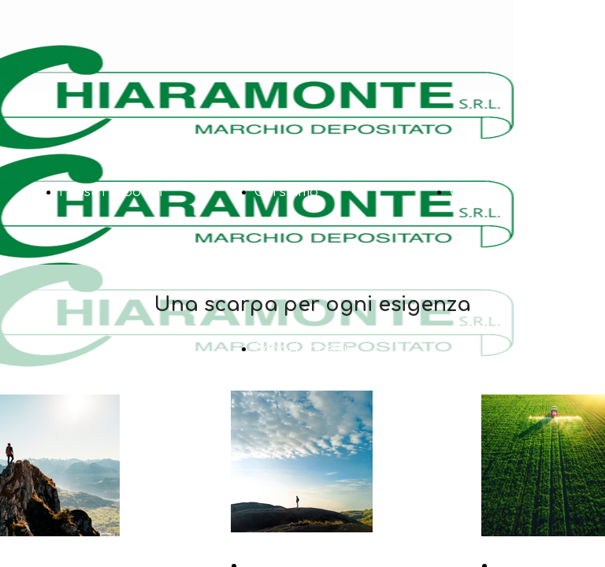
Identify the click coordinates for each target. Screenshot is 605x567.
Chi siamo (286, 192)
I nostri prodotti (110, 192)
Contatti (476, 192)
